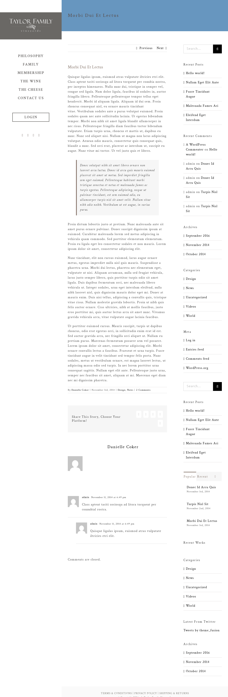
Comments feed (197, 359)
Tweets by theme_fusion (201, 630)
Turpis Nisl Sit (197, 504)
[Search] (217, 49)
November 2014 (198, 245)
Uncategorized (196, 297)
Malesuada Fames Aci (202, 106)
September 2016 (198, 236)
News (130, 390)
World (190, 316)
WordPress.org (197, 368)
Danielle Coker (80, 390)
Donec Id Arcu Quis (201, 487)
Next (160, 48)
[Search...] (198, 49)
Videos (191, 306)
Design (122, 390)
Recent (202, 477)
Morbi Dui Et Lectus (202, 521)
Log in (190, 340)
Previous (146, 48)
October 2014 (196, 254)
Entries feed (195, 349)
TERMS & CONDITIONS (116, 693)
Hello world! (195, 73)
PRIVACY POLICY (145, 693)
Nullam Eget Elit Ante (202, 82)
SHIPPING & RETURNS (174, 693)
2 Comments (143, 390)
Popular (190, 477)
